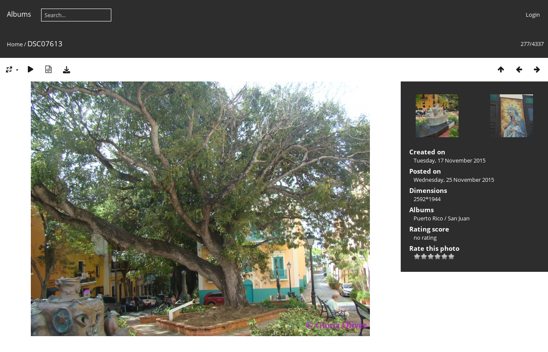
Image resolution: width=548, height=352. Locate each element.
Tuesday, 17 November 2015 (449, 160)
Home (15, 44)
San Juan (459, 218)
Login (533, 14)
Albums (19, 14)
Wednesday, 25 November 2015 (454, 180)
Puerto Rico (428, 218)
